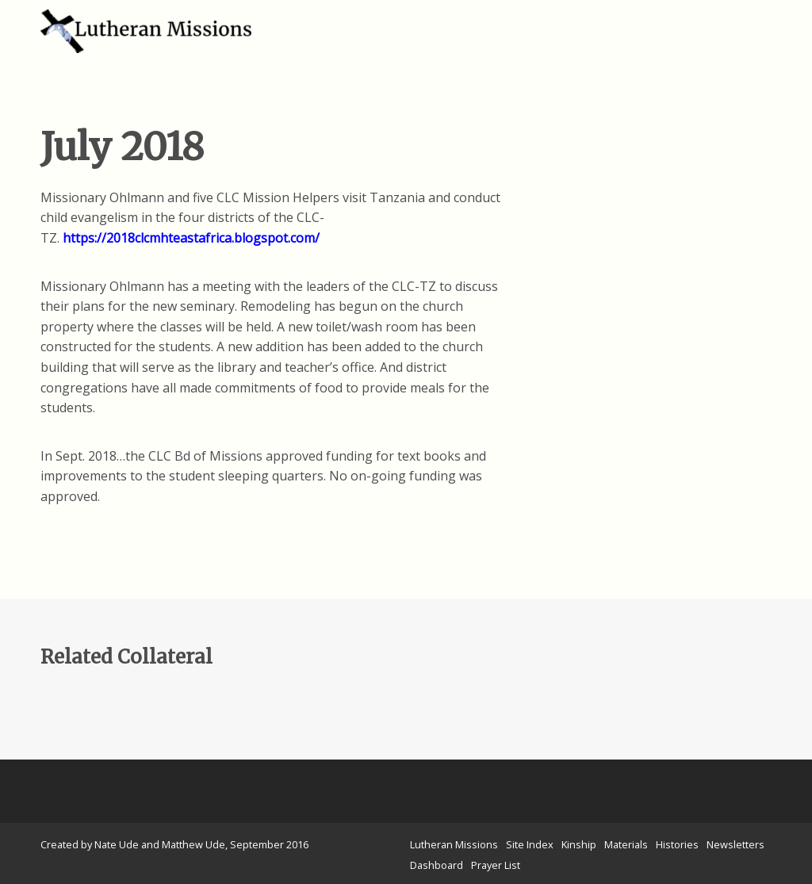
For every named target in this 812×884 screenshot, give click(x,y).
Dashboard (436, 865)
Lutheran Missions (454, 844)
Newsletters (735, 844)
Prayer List (495, 865)
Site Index (529, 844)
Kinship (578, 844)
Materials (626, 844)
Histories (677, 844)
